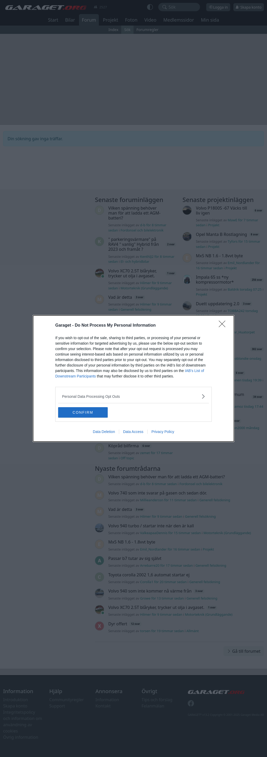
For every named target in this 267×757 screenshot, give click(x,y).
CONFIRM (82, 412)
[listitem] (133, 396)
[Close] (224, 326)
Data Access (133, 432)
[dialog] (133, 378)
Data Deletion (104, 432)
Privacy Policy (162, 432)
